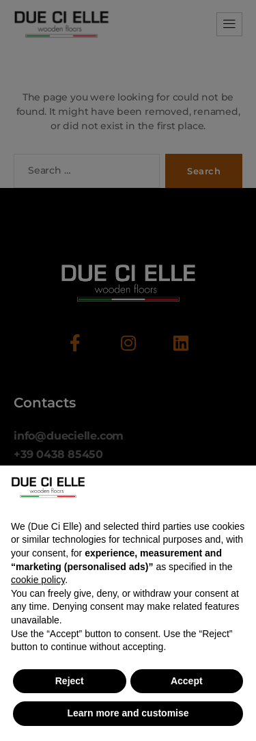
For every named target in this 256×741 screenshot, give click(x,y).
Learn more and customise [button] (127, 713)
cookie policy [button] (38, 579)
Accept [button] (187, 680)
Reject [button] (69, 680)
